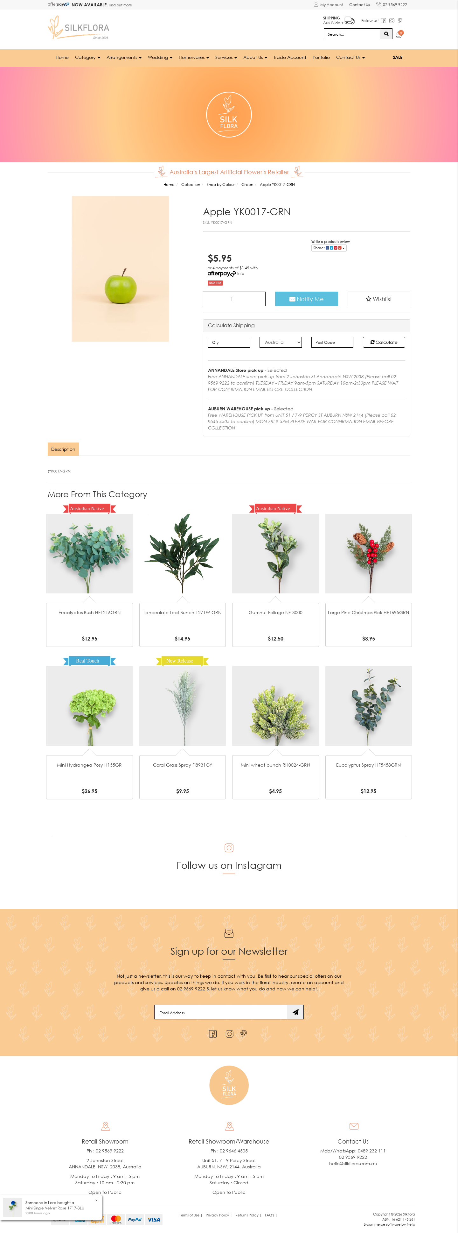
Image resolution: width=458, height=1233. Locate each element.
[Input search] (352, 33)
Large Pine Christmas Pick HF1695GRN (368, 612)
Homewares (194, 57)
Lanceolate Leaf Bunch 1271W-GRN (182, 612)
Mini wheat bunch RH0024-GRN (275, 765)
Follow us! (370, 20)
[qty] (229, 342)
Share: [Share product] (329, 247)
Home (62, 57)
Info (240, 273)
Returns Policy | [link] (248, 1215)
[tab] (64, 449)
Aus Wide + (339, 19)
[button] (379, 299)
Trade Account (290, 57)
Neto (411, 1224)
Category (87, 57)
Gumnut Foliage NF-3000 (275, 612)
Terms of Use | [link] (191, 1215)
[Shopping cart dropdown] (399, 35)
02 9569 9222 (391, 3)
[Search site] (386, 33)
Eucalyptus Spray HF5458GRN (368, 765)
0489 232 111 (372, 1150)
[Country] (281, 342)
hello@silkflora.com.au (353, 1163)
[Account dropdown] (328, 5)
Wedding (160, 57)
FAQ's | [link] (271, 1215)
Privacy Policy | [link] (219, 1215)
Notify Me (306, 298)
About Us (255, 57)
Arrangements (124, 57)
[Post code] (332, 342)
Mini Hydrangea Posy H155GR (89, 765)
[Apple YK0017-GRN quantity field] (234, 299)
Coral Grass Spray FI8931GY (182, 765)
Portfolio (321, 57)
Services (226, 57)
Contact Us (359, 4)
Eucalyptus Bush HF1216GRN (90, 612)
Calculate (384, 342)
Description (63, 449)
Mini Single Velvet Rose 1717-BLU (54, 1208)
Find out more (120, 5)
